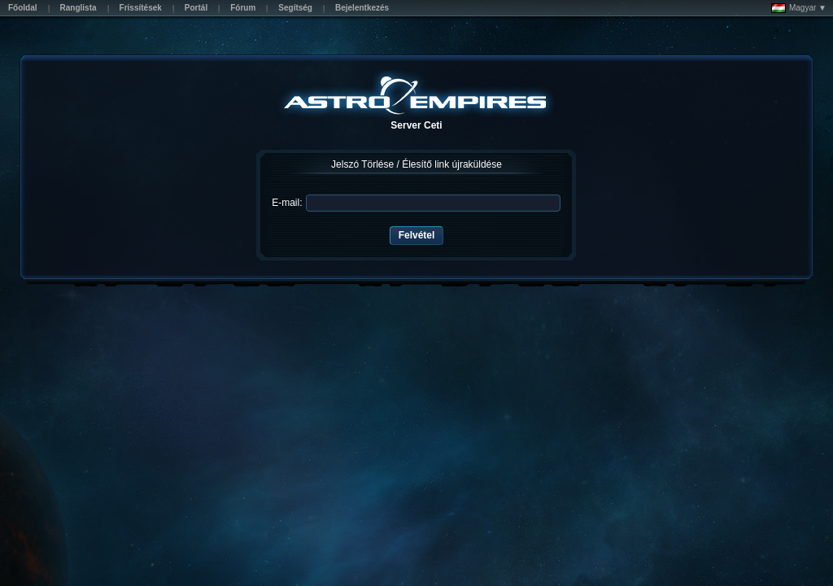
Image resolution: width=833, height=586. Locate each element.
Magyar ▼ (798, 8)
